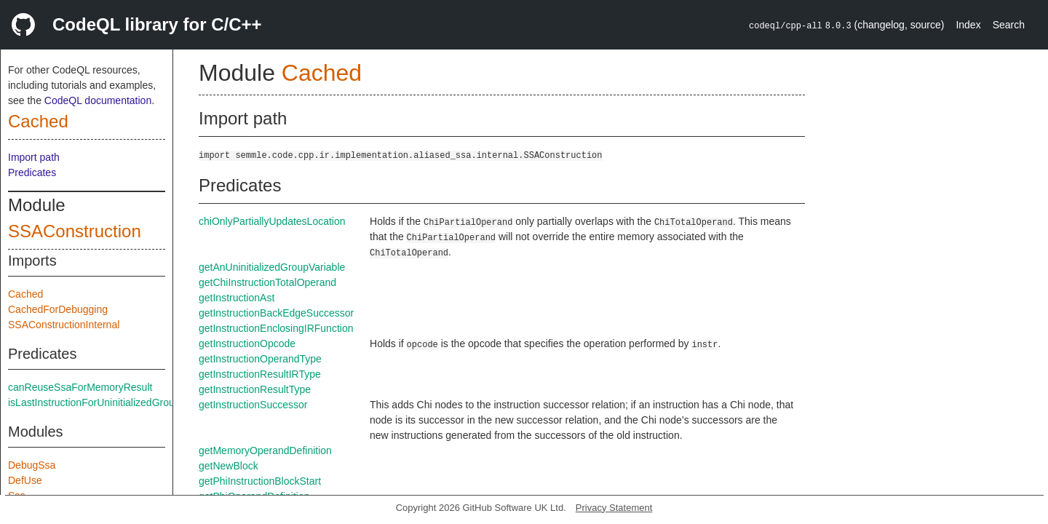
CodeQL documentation (97, 100)
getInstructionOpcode (247, 343)
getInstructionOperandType (260, 359)
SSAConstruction (74, 231)
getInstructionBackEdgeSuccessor (276, 313)
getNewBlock (228, 466)
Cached (38, 121)
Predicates (32, 172)
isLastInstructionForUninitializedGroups (97, 402)
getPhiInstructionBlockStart (260, 481)
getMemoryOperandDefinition (265, 450)
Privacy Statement (614, 507)
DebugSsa (31, 465)
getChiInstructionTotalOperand (267, 282)
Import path (34, 157)
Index (968, 25)
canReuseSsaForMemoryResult (80, 387)
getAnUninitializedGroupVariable (272, 267)
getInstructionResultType (255, 389)
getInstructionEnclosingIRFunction (276, 328)
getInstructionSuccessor (253, 404)
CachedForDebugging (58, 309)
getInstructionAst (236, 297)
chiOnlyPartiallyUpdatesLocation (272, 221)
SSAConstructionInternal (63, 324)
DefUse (25, 480)
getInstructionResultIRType (260, 374)
